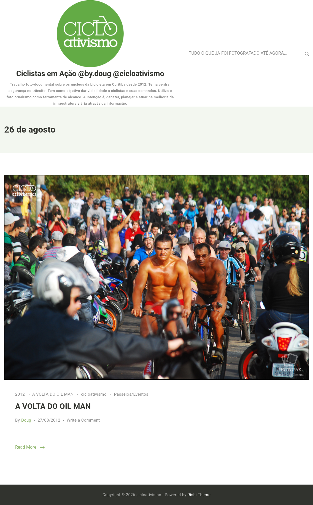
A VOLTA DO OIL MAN (53, 394)
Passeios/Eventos (131, 394)
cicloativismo (94, 394)
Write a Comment (83, 420)
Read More (25, 447)
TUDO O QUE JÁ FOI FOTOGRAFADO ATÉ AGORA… (238, 53)
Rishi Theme (199, 495)
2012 (20, 394)
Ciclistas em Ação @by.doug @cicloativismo (90, 73)
